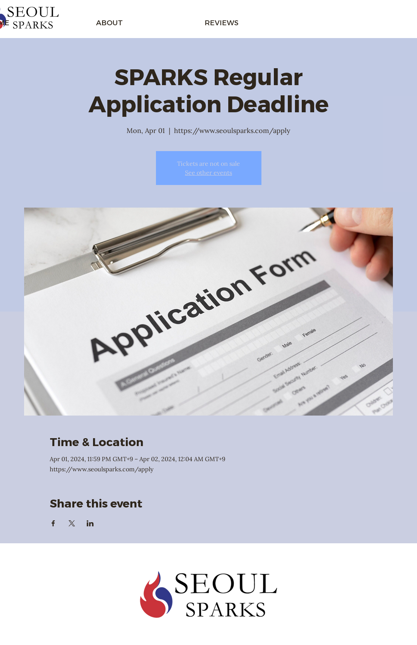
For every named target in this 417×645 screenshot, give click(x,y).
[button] (109, 19)
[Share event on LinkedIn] (90, 523)
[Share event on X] (71, 523)
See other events (208, 172)
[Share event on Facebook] (53, 523)
